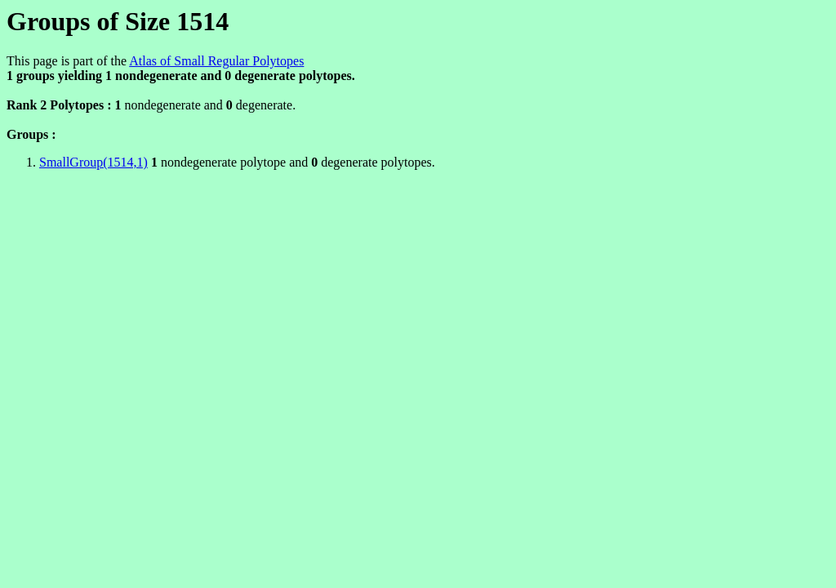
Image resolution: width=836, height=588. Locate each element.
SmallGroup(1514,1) (93, 162)
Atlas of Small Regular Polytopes (216, 61)
